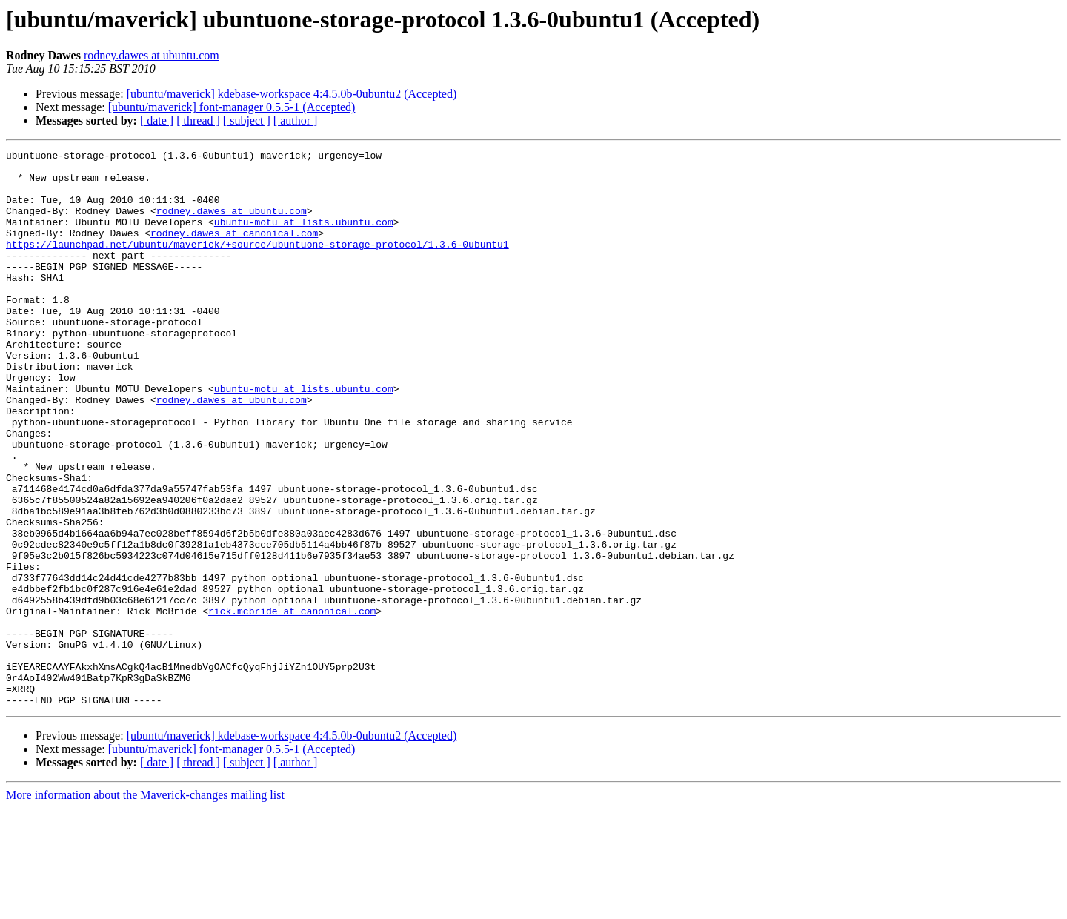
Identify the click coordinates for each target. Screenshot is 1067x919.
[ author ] (295, 120)
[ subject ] (246, 120)
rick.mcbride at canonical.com (292, 704)
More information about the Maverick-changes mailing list (145, 906)
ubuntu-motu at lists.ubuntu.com (303, 237)
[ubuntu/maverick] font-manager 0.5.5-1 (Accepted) (232, 107)
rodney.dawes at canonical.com (234, 250)
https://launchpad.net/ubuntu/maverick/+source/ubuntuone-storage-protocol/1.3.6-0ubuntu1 (257, 264)
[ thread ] (198, 120)
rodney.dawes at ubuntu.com (151, 55)
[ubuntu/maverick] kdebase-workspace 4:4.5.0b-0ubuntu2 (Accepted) (292, 93)
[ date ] (156, 120)
